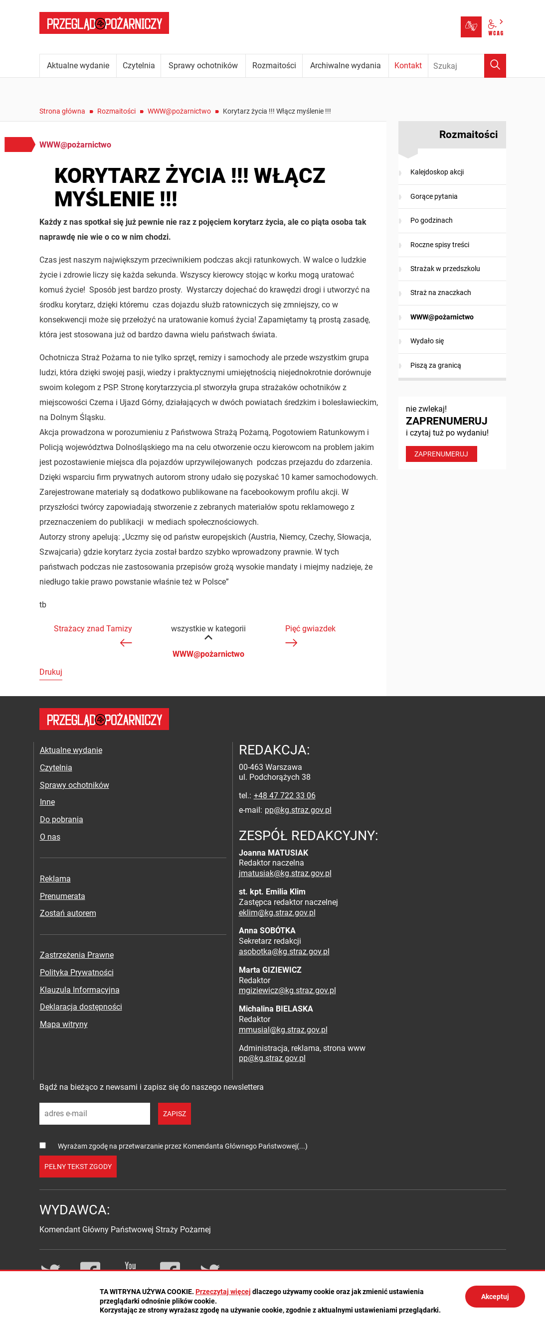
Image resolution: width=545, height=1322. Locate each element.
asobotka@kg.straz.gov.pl (284, 951)
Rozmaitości (116, 111)
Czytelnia (56, 767)
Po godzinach (431, 220)
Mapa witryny (64, 1024)
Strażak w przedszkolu (445, 269)
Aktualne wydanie (71, 750)
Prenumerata (62, 896)
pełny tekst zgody (78, 1167)
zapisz (174, 1114)
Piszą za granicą (435, 365)
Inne (47, 802)
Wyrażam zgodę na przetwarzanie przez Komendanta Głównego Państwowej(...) (183, 1146)
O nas (50, 837)
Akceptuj (495, 1297)
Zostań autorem (68, 913)
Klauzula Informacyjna (80, 990)
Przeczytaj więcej (223, 1292)
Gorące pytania (434, 196)
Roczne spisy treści (439, 245)
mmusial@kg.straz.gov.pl (283, 1029)
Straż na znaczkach (440, 292)
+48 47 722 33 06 (285, 795)
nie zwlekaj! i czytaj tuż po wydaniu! (452, 433)
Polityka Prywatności (77, 972)
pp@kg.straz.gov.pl (298, 810)
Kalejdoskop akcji (437, 172)
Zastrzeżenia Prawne (77, 955)
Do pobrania (61, 819)
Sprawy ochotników (74, 785)
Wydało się (427, 341)
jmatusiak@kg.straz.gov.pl (285, 873)
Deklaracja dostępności (81, 1007)
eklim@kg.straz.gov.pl (277, 912)
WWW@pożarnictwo (179, 111)
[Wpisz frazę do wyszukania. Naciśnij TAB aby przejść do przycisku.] (467, 66)
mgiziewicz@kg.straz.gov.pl (287, 990)
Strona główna (62, 111)
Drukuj (50, 672)
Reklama (55, 878)
